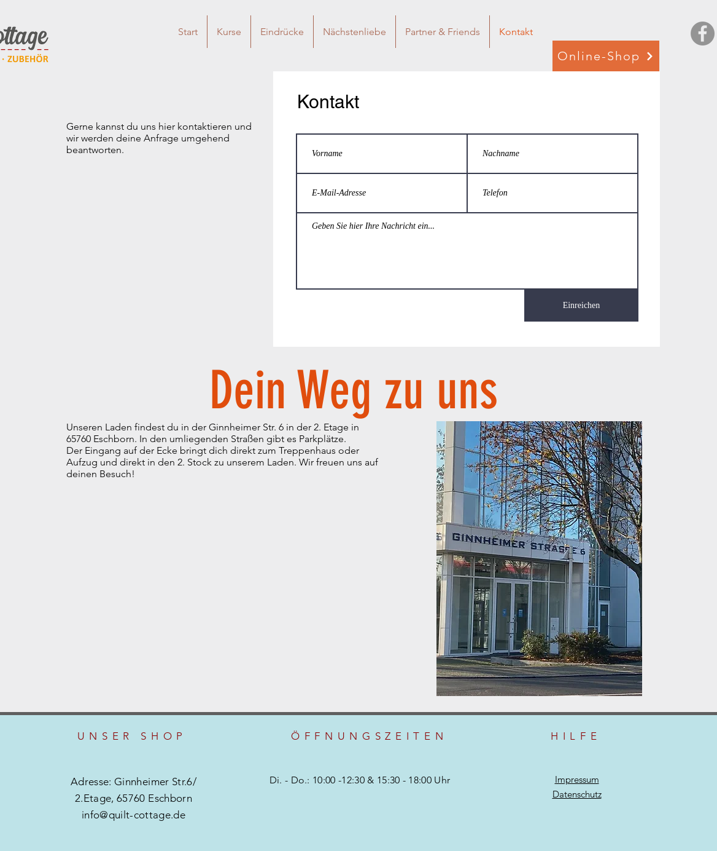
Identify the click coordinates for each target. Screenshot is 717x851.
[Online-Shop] (605, 56)
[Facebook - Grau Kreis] (703, 34)
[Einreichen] (581, 306)
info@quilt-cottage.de (133, 815)
